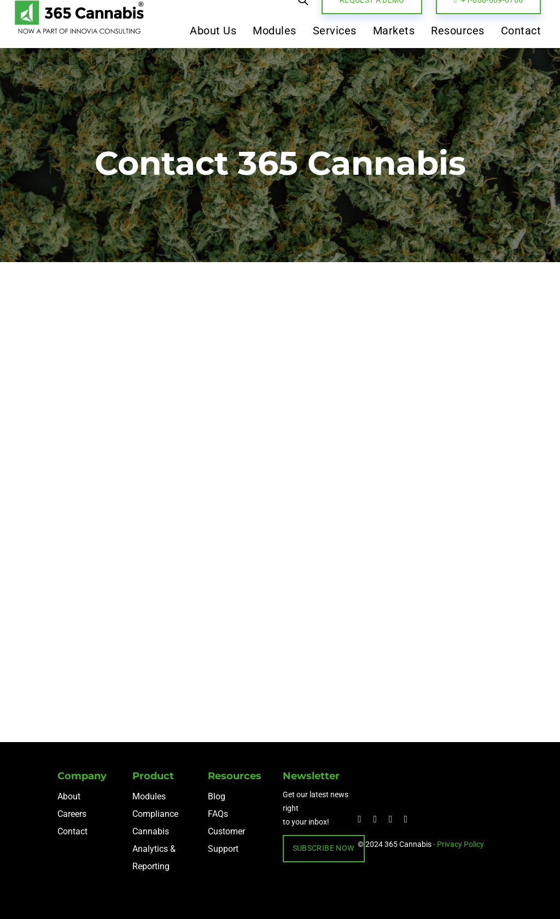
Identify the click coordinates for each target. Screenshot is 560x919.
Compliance (155, 814)
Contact (72, 831)
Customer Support (226, 840)
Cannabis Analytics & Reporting (154, 848)
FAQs (218, 814)
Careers (71, 814)
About (68, 796)
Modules (149, 796)
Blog (216, 796)
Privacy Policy (460, 844)
